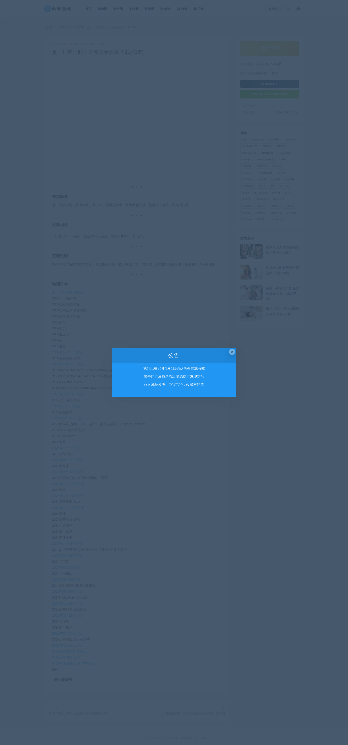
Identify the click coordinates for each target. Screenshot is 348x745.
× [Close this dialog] (232, 351)
